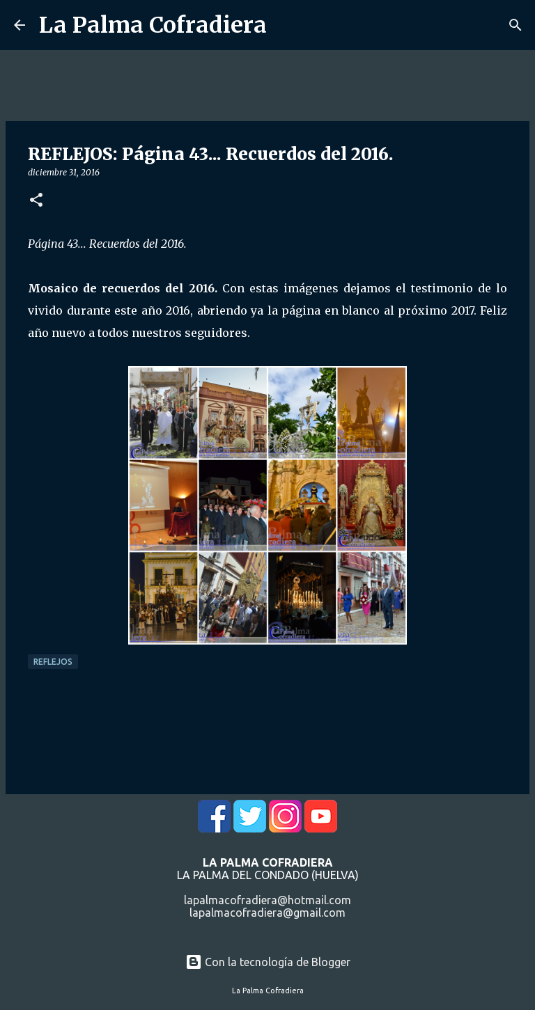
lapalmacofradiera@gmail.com (267, 912)
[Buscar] (515, 25)
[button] (36, 200)
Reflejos (52, 661)
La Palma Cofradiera (153, 25)
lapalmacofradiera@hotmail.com (267, 900)
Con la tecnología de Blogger (267, 962)
